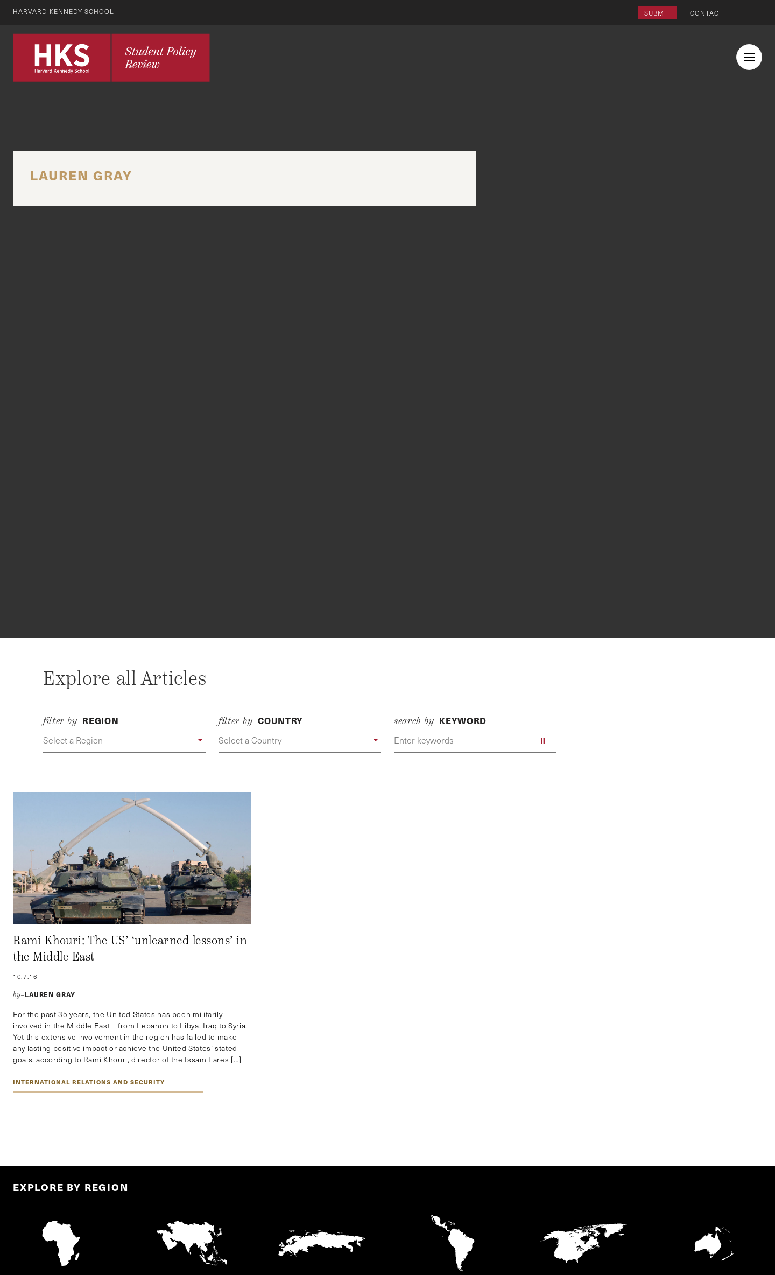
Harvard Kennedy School (63, 11)
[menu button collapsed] (749, 57)
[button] (124, 740)
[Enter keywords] (475, 740)
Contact (706, 13)
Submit (657, 13)
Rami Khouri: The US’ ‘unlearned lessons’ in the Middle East (130, 948)
